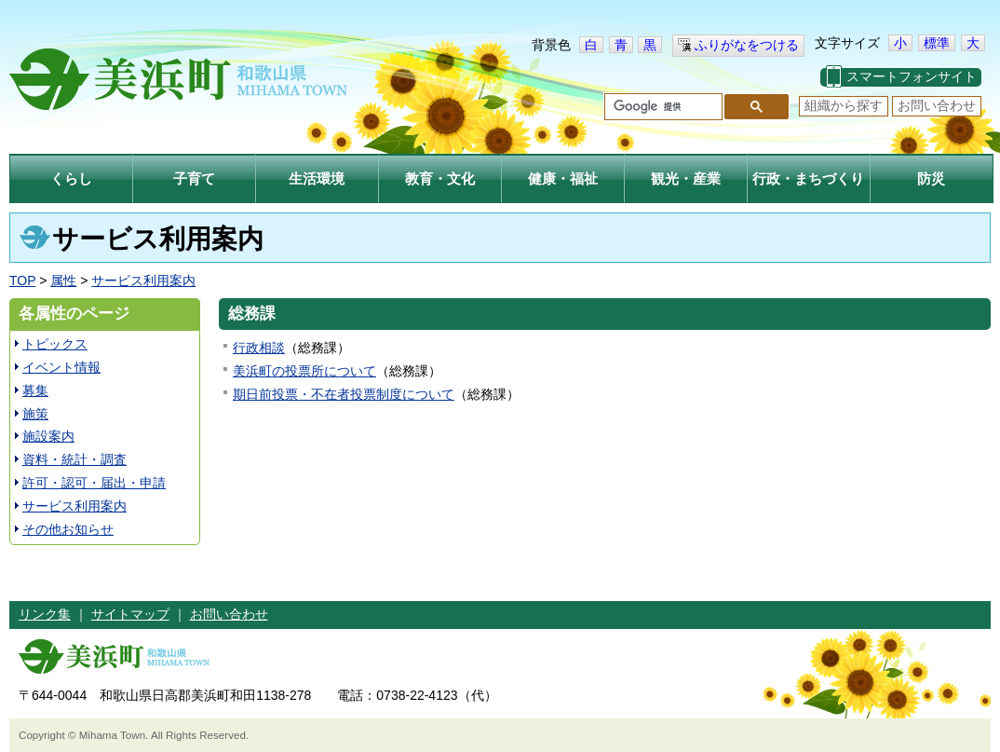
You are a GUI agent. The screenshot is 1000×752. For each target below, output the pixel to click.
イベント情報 (61, 367)
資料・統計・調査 (74, 459)
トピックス (55, 343)
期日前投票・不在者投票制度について (343, 394)
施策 (35, 413)
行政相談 (259, 347)
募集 (35, 390)
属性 (63, 280)
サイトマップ (130, 614)
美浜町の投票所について (304, 370)
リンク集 (45, 614)
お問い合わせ (937, 105)
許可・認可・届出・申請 (94, 482)
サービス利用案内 (143, 280)
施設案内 (48, 436)
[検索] (661, 107)
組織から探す (843, 105)
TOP (22, 280)
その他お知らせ (68, 529)
